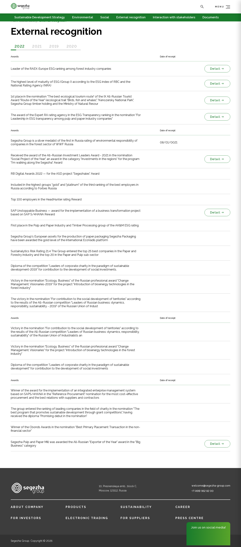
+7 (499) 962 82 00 (203, 490)
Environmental (82, 17)
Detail (217, 68)
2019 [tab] (54, 46)
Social (104, 17)
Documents (210, 17)
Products (76, 507)
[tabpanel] (120, 87)
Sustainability (136, 507)
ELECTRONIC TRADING (87, 518)
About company (27, 507)
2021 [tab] (37, 46)
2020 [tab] (72, 46)
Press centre (189, 518)
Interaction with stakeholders (174, 17)
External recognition (131, 17)
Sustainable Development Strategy (39, 17)
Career (182, 507)
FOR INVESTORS (26, 518)
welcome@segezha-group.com (211, 485)
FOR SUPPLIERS (135, 518)
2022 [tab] (20, 46)
